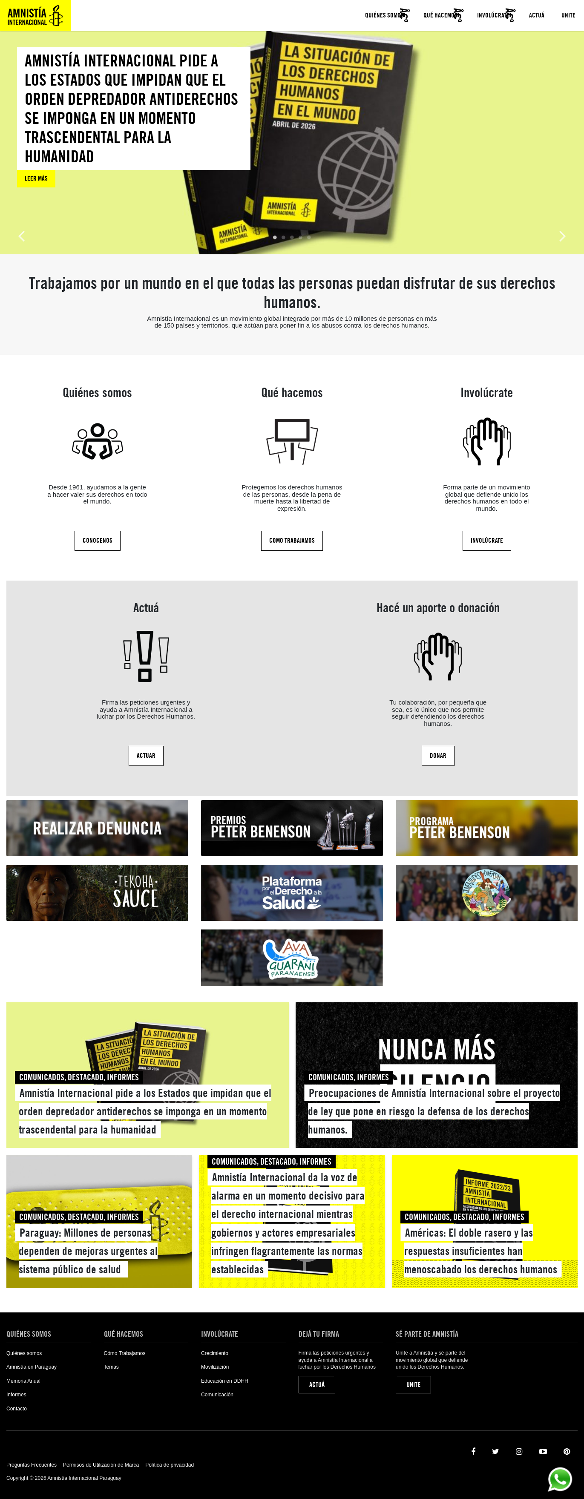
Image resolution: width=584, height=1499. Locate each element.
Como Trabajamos (292, 540)
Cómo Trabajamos (125, 1353)
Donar (438, 756)
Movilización (215, 1367)
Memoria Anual (23, 1381)
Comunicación (217, 1395)
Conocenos (97, 540)
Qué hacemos (440, 15)
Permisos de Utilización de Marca (101, 1465)
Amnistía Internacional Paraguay (35, 15)
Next (562, 235)
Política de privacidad (169, 1465)
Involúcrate (493, 15)
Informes (16, 1395)
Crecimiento (214, 1353)
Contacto (16, 1409)
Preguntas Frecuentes (31, 1465)
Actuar (146, 756)
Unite (568, 15)
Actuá (536, 15)
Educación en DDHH (224, 1381)
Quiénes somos (384, 15)
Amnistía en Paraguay (31, 1367)
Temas (111, 1367)
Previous (21, 235)
